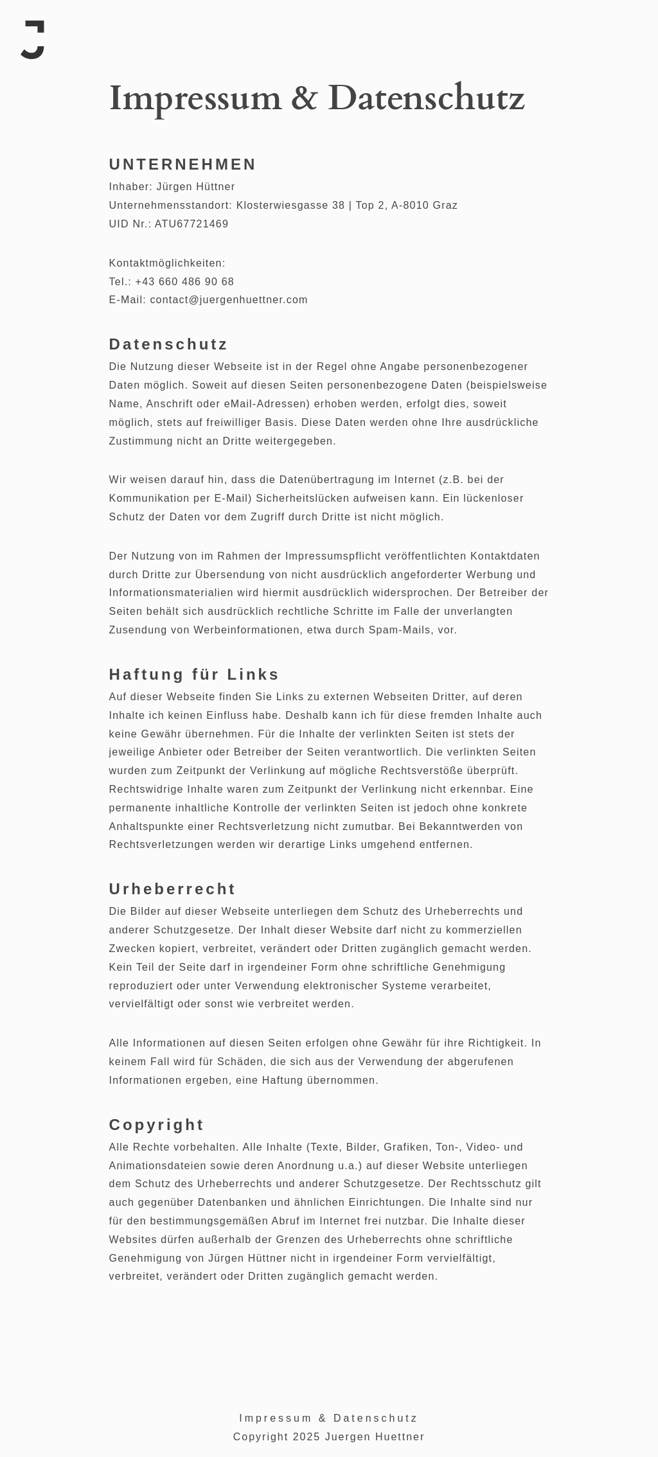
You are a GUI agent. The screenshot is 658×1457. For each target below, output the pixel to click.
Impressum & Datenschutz (329, 1418)
